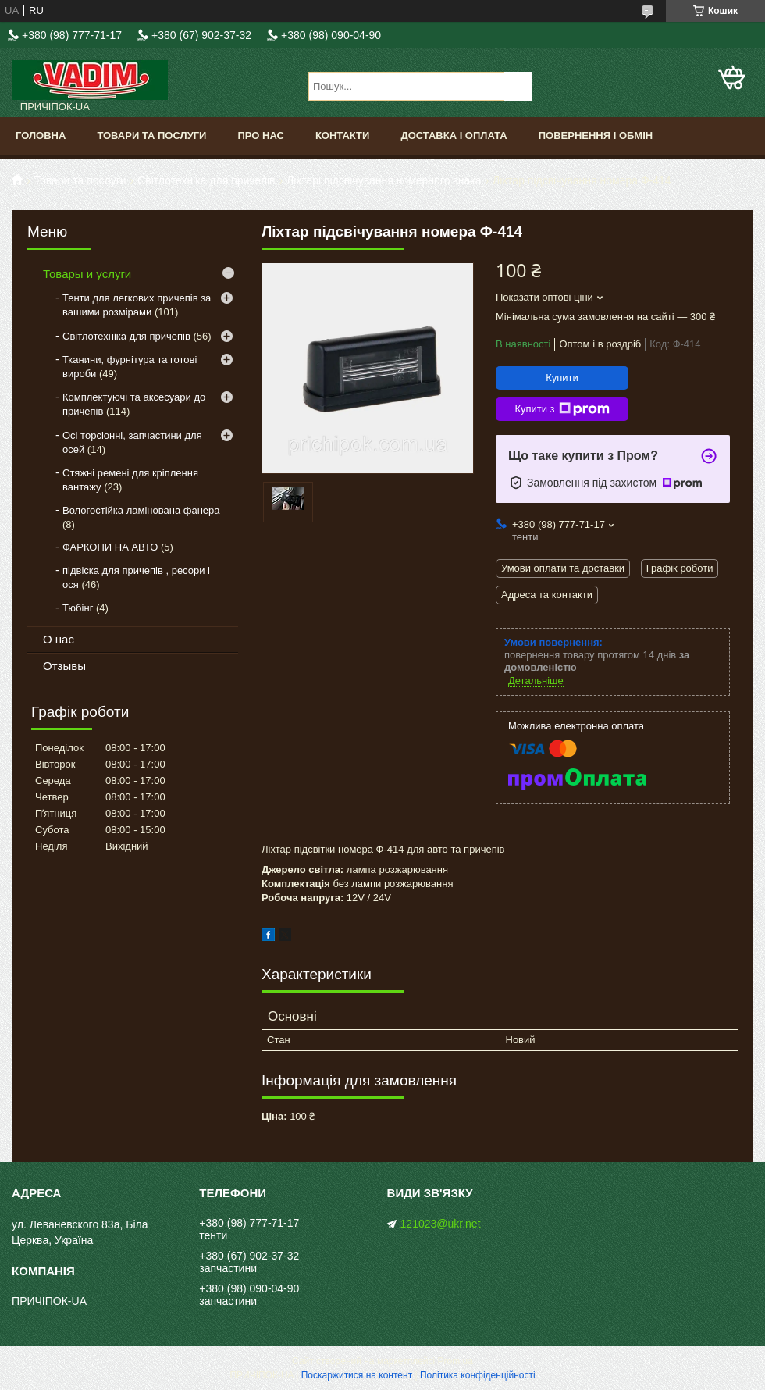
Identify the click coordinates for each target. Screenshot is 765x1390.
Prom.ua (455, 1361)
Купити (562, 377)
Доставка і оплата (453, 135)
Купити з (561, 409)
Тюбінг (77, 608)
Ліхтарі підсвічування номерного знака (384, 180)
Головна (41, 135)
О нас (58, 639)
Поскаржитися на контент (356, 1375)
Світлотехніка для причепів (206, 180)
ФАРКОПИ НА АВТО (110, 547)
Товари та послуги (151, 135)
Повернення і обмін (596, 135)
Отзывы (64, 665)
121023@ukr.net (440, 1223)
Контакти (342, 135)
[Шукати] (518, 86)
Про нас (260, 135)
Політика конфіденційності (478, 1375)
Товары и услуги (87, 273)
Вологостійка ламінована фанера (141, 510)
